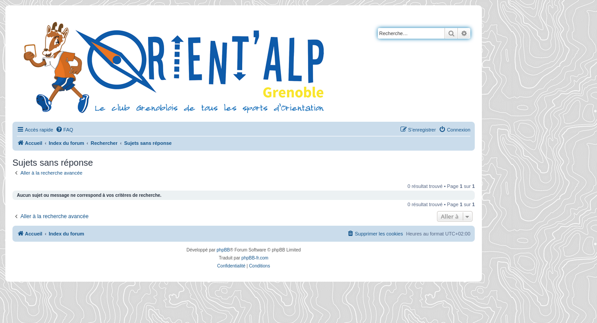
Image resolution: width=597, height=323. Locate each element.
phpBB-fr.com (254, 257)
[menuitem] (64, 129)
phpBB (223, 249)
